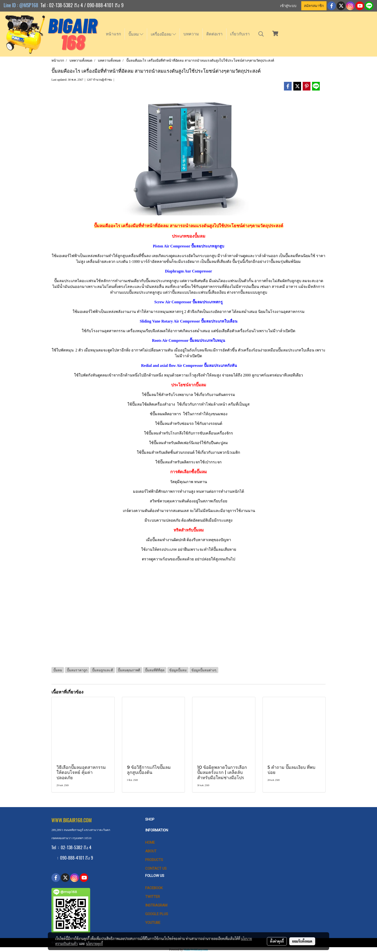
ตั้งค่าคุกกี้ (277, 941)
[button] (261, 34)
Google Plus (156, 914)
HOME (150, 842)
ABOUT (151, 851)
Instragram (156, 905)
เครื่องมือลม (163, 34)
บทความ (191, 34)
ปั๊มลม (135, 34)
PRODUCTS (154, 860)
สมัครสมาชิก (314, 6)
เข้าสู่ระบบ (288, 6)
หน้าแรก (113, 34)
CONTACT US (156, 868)
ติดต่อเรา (214, 34)
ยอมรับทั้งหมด (302, 941)
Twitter (152, 896)
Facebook (154, 888)
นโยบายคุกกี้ (94, 943)
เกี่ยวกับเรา (240, 34)
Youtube (152, 922)
